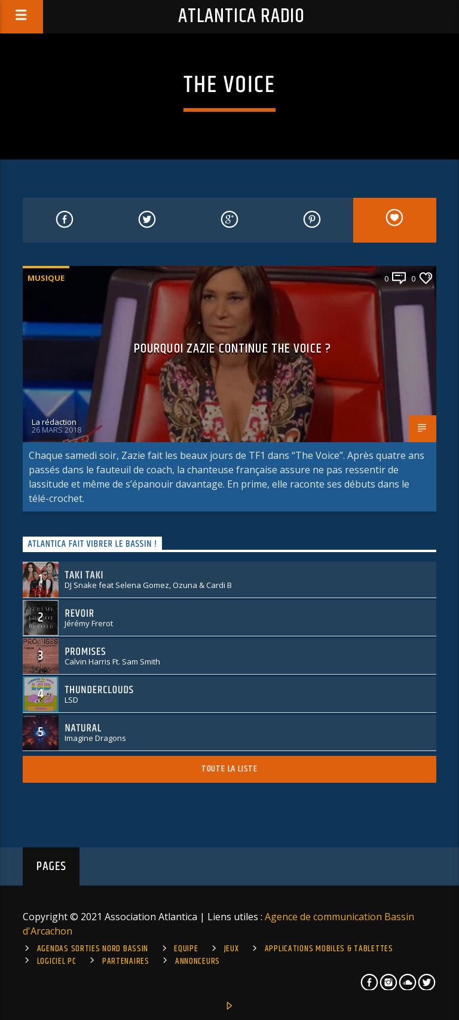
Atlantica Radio (241, 16)
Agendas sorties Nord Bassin (92, 948)
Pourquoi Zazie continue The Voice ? (232, 348)
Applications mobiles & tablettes (329, 948)
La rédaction (54, 421)
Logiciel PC (56, 961)
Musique (46, 277)
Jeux (231, 948)
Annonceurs (197, 961)
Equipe (186, 948)
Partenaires (125, 961)
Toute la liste (229, 768)
